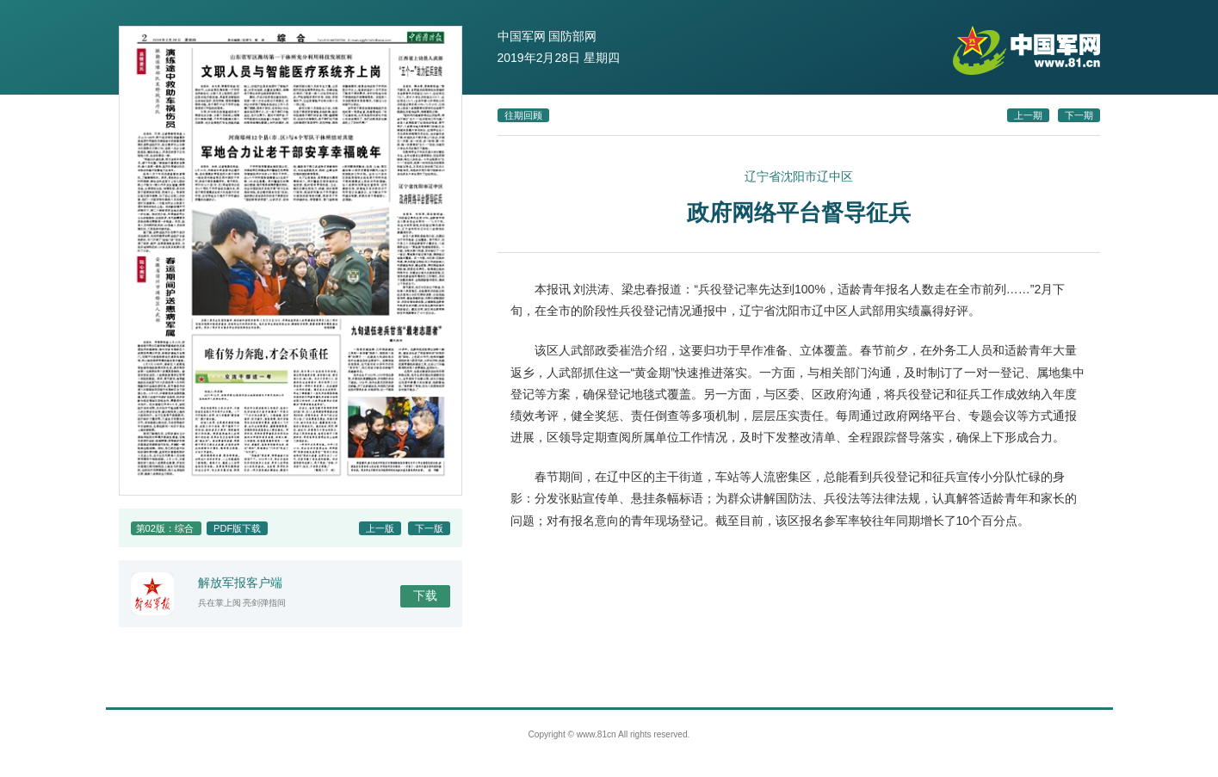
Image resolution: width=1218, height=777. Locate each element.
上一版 (380, 528)
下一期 (1079, 115)
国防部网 (572, 36)
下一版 (429, 528)
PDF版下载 (237, 528)
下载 (425, 595)
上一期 (1028, 115)
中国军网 (522, 36)
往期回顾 (523, 115)
